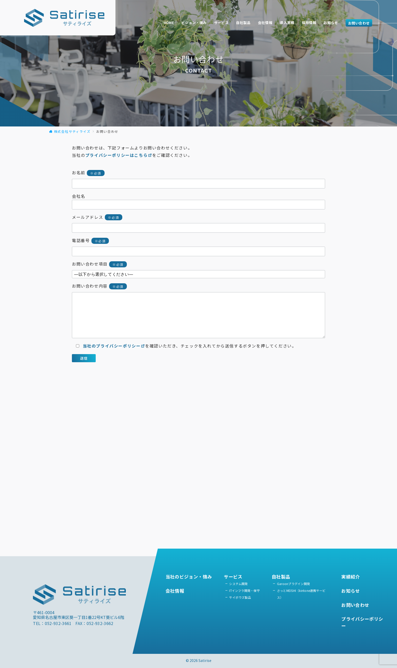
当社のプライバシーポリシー (114, 346)
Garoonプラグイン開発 (293, 583)
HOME (169, 22)
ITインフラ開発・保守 (244, 590)
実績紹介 (350, 576)
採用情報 (309, 22)
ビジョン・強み (194, 22)
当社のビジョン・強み (189, 576)
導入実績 (287, 22)
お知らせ (331, 22)
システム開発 (238, 583)
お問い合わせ (359, 22)
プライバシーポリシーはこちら (118, 155)
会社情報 (265, 22)
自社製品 (243, 22)
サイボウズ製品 (240, 597)
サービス (221, 22)
